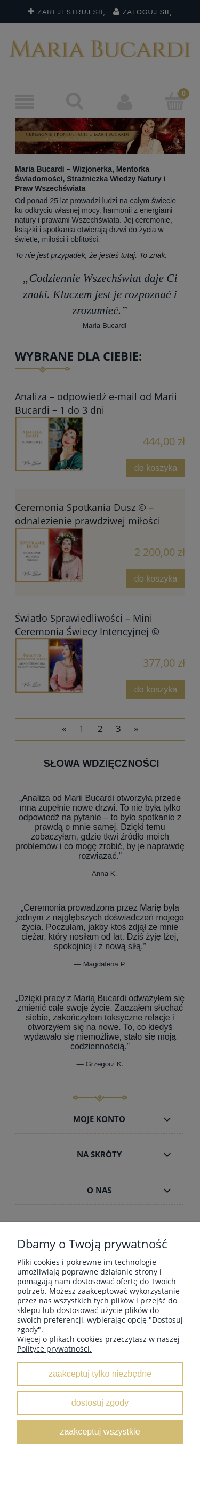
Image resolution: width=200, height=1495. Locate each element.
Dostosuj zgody (100, 1402)
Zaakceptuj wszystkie (100, 1431)
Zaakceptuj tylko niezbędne (100, 1373)
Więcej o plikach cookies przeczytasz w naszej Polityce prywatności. (98, 1344)
